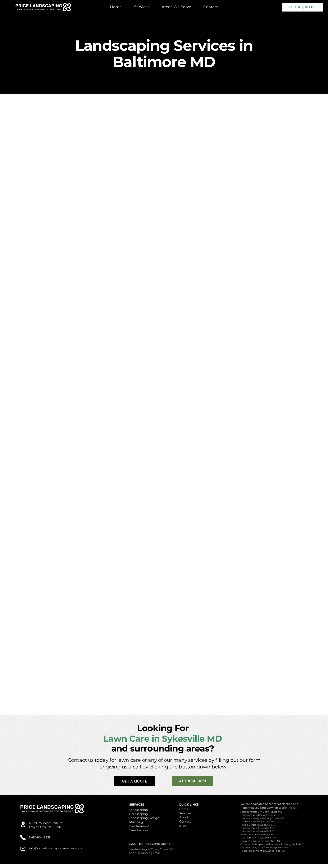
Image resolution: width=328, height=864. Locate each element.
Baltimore (149, 62)
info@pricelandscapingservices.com (55, 848)
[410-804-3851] (192, 781)
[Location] (23, 824)
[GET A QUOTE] (302, 7)
